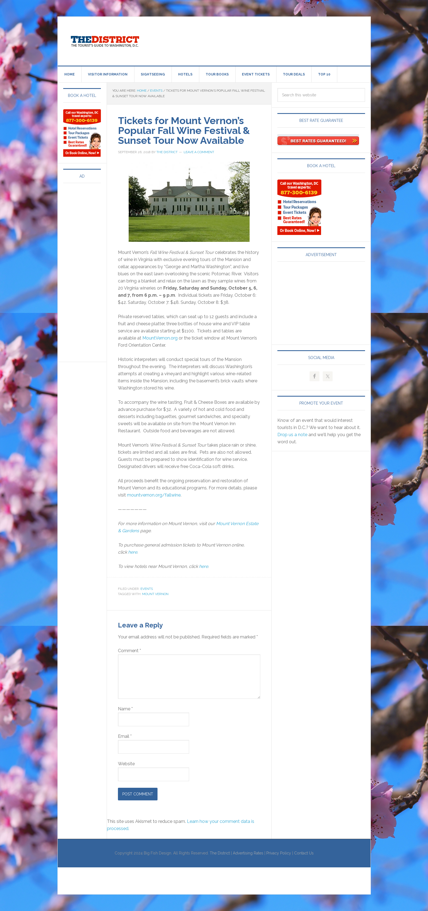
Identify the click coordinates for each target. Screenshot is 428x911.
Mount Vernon (155, 594)
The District (220, 853)
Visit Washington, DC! (104, 40)
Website (126, 763)
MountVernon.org (160, 338)
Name (125, 708)
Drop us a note (292, 434)
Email (125, 736)
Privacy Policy (278, 853)
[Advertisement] (259, 40)
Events (146, 589)
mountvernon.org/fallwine (154, 495)
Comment (129, 650)
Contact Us (304, 853)
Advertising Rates (248, 853)
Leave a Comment (199, 152)
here (132, 552)
